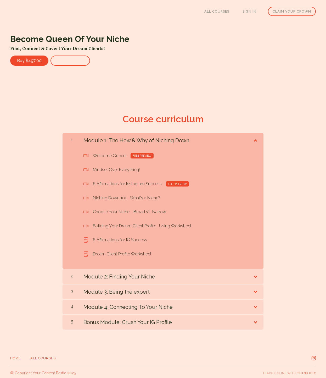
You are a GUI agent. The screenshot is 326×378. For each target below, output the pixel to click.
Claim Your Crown (292, 11)
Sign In (251, 11)
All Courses (222, 11)
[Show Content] (255, 137)
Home (15, 356)
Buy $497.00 (29, 60)
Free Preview (72, 60)
